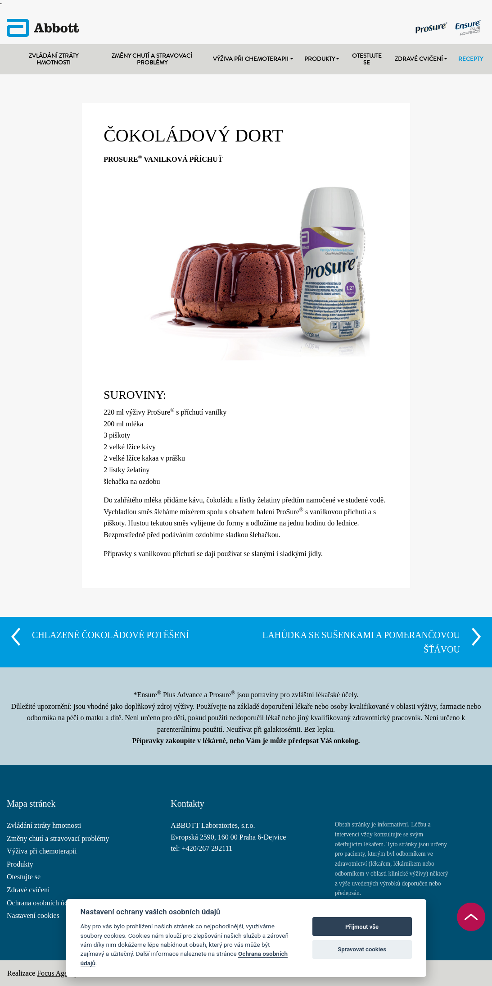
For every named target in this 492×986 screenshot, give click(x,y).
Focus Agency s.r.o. (65, 973)
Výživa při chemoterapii (251, 59)
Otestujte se (367, 59)
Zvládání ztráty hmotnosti (53, 59)
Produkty (319, 59)
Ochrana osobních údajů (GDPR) (55, 903)
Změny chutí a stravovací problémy (152, 59)
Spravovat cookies (362, 949)
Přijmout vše (362, 926)
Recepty (470, 59)
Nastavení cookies (33, 915)
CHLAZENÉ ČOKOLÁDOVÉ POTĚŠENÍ (110, 635)
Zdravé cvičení (419, 59)
